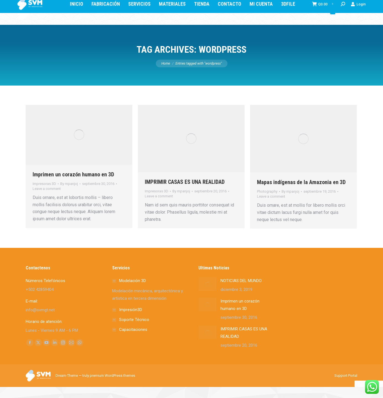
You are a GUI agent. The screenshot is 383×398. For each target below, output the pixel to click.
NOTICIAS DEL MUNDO (241, 291)
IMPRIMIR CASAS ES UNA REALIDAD (185, 193)
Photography (267, 202)
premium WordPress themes (112, 386)
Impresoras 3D (44, 195)
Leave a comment (47, 200)
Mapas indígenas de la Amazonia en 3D (301, 193)
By (69, 195)
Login (358, 23)
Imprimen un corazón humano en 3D (73, 185)
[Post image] (207, 295)
